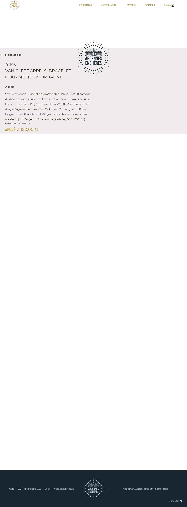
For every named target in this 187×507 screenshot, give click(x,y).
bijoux (11, 86)
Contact (47, 488)
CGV (19, 488)
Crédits (11, 488)
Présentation (85, 5)
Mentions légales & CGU (32, 488)
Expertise (131, 5)
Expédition (150, 5)
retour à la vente (13, 55)
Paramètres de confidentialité (64, 488)
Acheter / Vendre (109, 5)
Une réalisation (175, 500)
